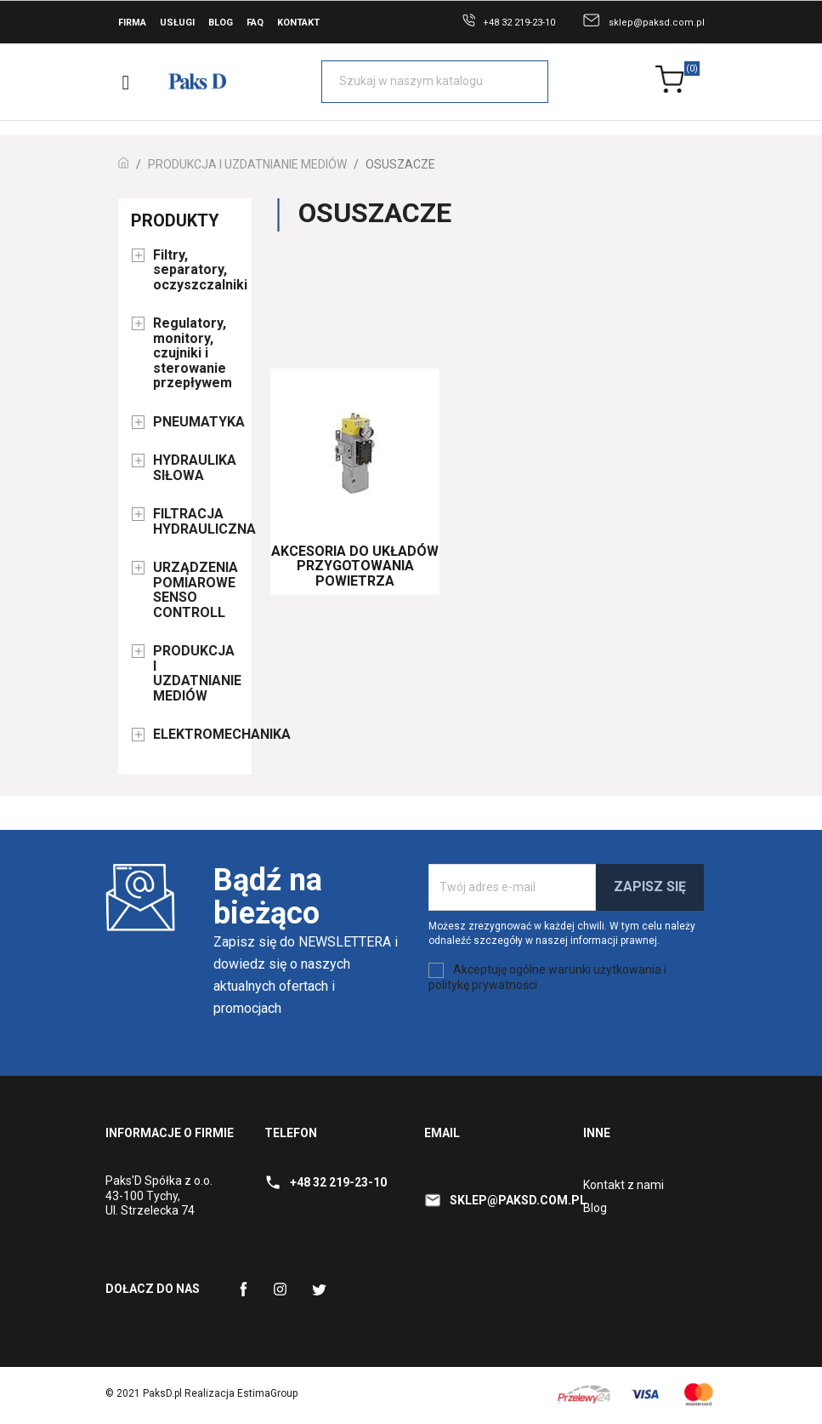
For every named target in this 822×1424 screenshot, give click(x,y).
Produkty (175, 220)
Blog (220, 22)
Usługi (177, 22)
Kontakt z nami (623, 1185)
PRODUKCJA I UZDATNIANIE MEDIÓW (196, 673)
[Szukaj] (434, 81)
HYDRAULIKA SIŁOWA (194, 468)
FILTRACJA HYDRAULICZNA (196, 521)
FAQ (255, 22)
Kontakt (298, 22)
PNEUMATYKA (196, 422)
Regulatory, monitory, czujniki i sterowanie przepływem (192, 353)
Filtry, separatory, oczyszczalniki (196, 270)
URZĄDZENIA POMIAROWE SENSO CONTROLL (195, 590)
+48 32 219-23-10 (519, 22)
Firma (132, 22)
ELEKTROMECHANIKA (196, 734)
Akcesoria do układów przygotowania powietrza (355, 566)
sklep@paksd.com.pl (657, 22)
